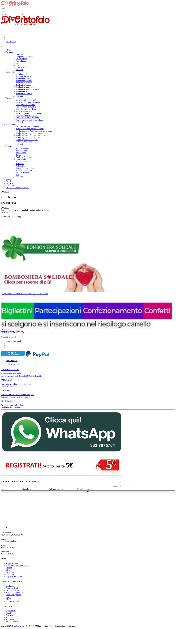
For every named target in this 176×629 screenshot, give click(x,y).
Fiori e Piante (21, 61)
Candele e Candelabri (24, 157)
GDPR (8, 599)
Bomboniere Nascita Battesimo (28, 89)
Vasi (17, 175)
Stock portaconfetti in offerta (27, 116)
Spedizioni (10, 586)
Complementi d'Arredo (24, 57)
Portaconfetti (11, 124)
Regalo (8, 146)
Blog (8, 570)
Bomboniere (10, 72)
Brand (8, 179)
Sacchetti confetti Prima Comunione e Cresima (34, 131)
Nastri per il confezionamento (27, 126)
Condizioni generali (13, 595)
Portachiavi (20, 164)
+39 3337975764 (7, 554)
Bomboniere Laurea (23, 85)
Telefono (52, 490)
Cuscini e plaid (21, 59)
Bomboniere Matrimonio (25, 87)
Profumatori (20, 166)
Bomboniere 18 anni (23, 78)
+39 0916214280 (7, 547)
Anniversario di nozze (24, 76)
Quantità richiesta (84, 490)
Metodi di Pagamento (14, 592)
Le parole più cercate (14, 576)
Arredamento (11, 52)
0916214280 (11, 42)
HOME (9, 50)
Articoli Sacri (21, 153)
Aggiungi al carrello (9, 337)
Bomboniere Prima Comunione (28, 91)
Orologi (19, 65)
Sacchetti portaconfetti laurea (27, 140)
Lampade (19, 63)
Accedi (8, 181)
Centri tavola (21, 159)
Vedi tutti (19, 70)
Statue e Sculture (22, 172)
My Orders (10, 617)
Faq (7, 597)
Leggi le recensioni (13, 341)
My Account (11, 611)
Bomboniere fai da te (24, 83)
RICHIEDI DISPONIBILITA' (12, 332)
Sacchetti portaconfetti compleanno (29, 137)
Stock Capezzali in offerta (26, 109)
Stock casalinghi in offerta (26, 111)
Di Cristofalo (19, 626)
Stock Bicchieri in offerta (25, 105)
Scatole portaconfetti (24, 142)
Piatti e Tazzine (21, 161)
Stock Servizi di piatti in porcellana (29, 120)
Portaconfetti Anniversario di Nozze (30, 129)
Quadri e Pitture (22, 67)
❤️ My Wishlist (12, 622)
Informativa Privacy (13, 601)
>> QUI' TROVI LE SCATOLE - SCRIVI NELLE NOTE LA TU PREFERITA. (25, 294)
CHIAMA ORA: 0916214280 (17, 188)
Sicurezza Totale (12, 588)
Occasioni (10, 98)
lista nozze (10, 572)
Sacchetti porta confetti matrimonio (29, 133)
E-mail (25, 490)
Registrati (9, 183)
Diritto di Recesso (13, 590)
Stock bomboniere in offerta (26, 107)
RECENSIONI (11, 361)
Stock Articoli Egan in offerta (27, 100)
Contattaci (10, 185)
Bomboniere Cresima (24, 81)
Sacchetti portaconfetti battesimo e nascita (32, 135)
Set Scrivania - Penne (24, 170)
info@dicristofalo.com (10, 541)
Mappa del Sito (12, 563)
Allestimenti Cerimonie (25, 74)
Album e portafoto (23, 148)
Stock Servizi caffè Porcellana (27, 118)
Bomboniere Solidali (24, 94)
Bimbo (18, 155)
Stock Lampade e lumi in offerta (28, 113)
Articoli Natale (21, 151)
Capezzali (19, 54)
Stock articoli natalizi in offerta (28, 102)
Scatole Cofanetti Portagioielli (27, 168)
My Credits (10, 619)
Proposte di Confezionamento (17, 566)
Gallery (9, 568)
